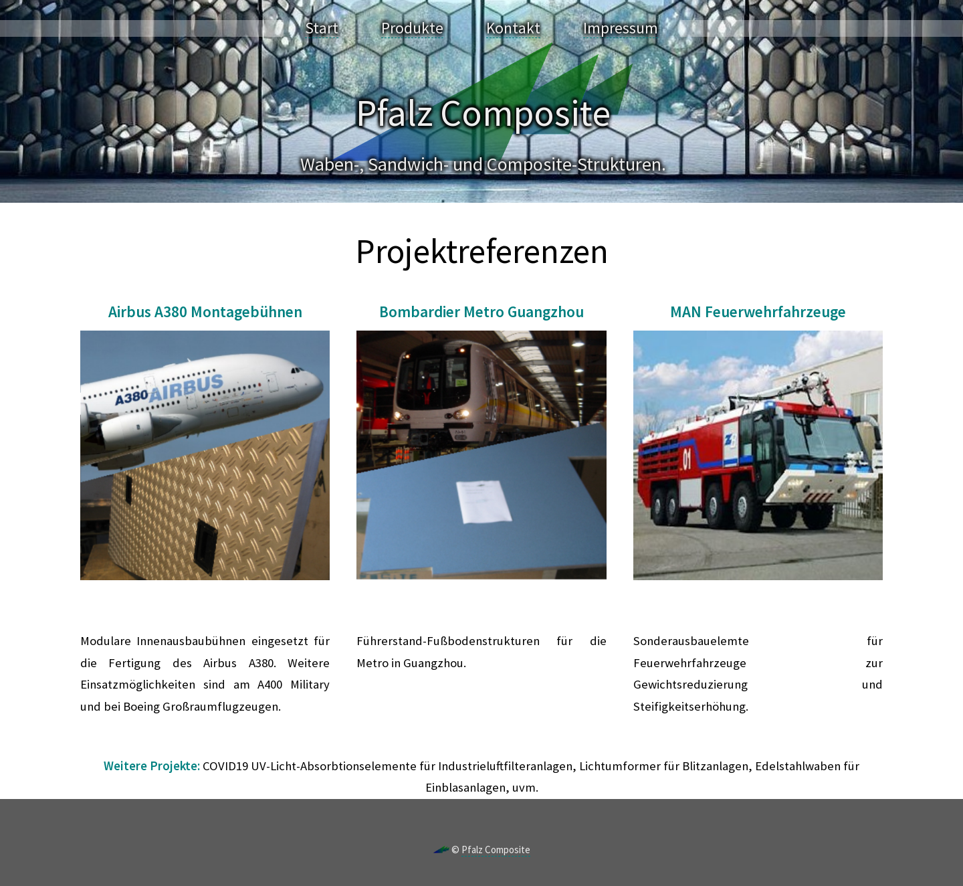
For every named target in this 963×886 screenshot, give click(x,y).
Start (321, 27)
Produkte (412, 27)
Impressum (620, 27)
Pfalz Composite (495, 849)
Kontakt (513, 27)
